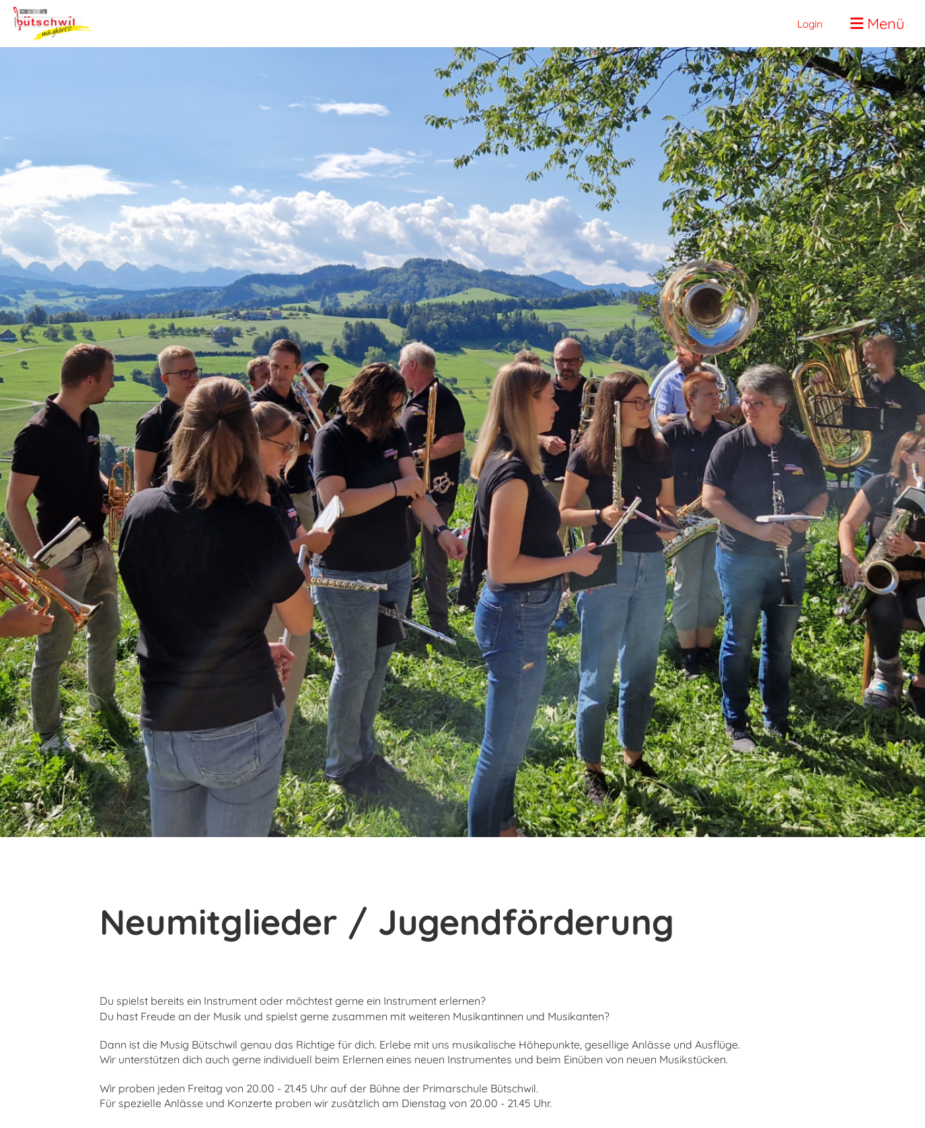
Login (810, 24)
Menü (877, 23)
